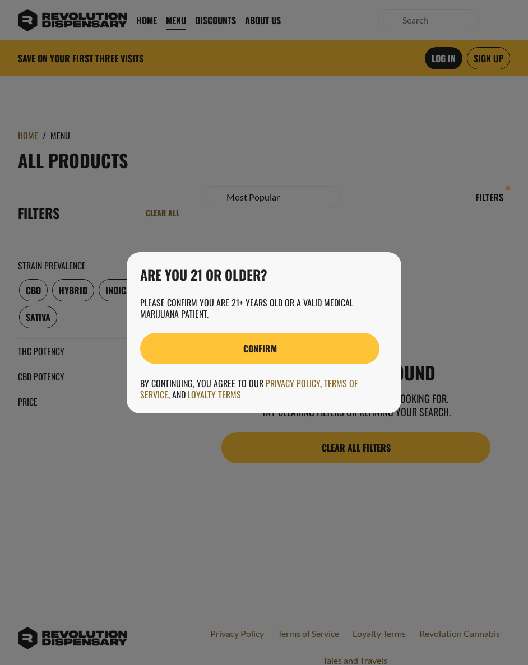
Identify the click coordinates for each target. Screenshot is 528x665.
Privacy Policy (293, 383)
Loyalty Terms (214, 394)
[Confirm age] (259, 348)
